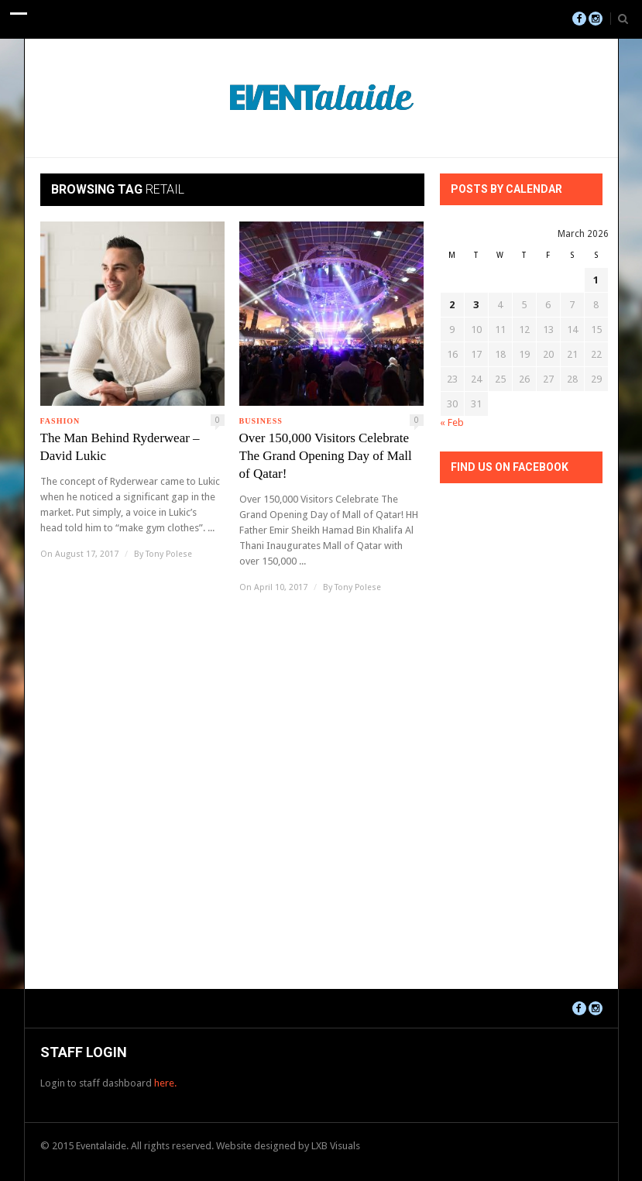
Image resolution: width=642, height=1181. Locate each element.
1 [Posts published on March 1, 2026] (596, 280)
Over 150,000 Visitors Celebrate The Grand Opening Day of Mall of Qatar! (325, 456)
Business (261, 421)
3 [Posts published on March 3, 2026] (476, 305)
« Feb (452, 422)
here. (165, 1083)
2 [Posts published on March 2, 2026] (452, 305)
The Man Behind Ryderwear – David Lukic (120, 447)
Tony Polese (169, 554)
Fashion (60, 421)
